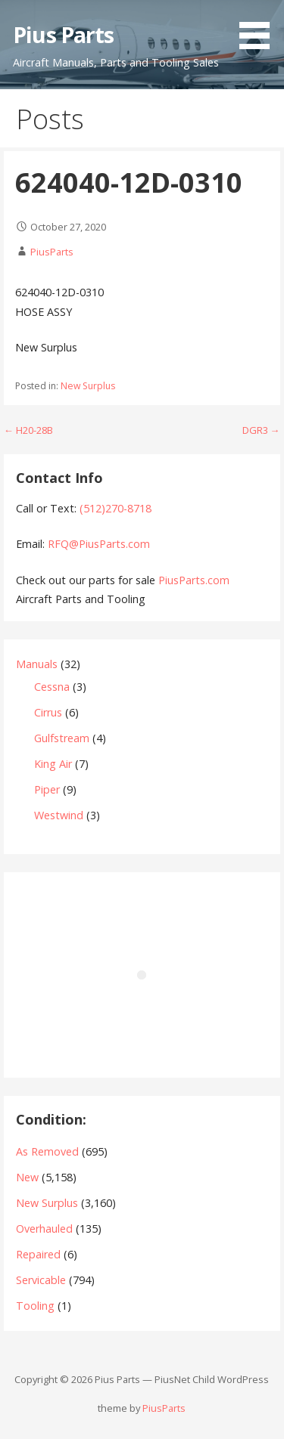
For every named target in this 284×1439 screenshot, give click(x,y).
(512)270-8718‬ (115, 508)
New (27, 1177)
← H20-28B (28, 430)
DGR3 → (261, 430)
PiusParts (51, 251)
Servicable (41, 1280)
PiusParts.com (193, 580)
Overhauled (44, 1228)
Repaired (38, 1254)
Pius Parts (63, 34)
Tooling (35, 1305)
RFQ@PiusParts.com (99, 544)
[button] (260, 27)
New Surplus (88, 385)
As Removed (47, 1151)
